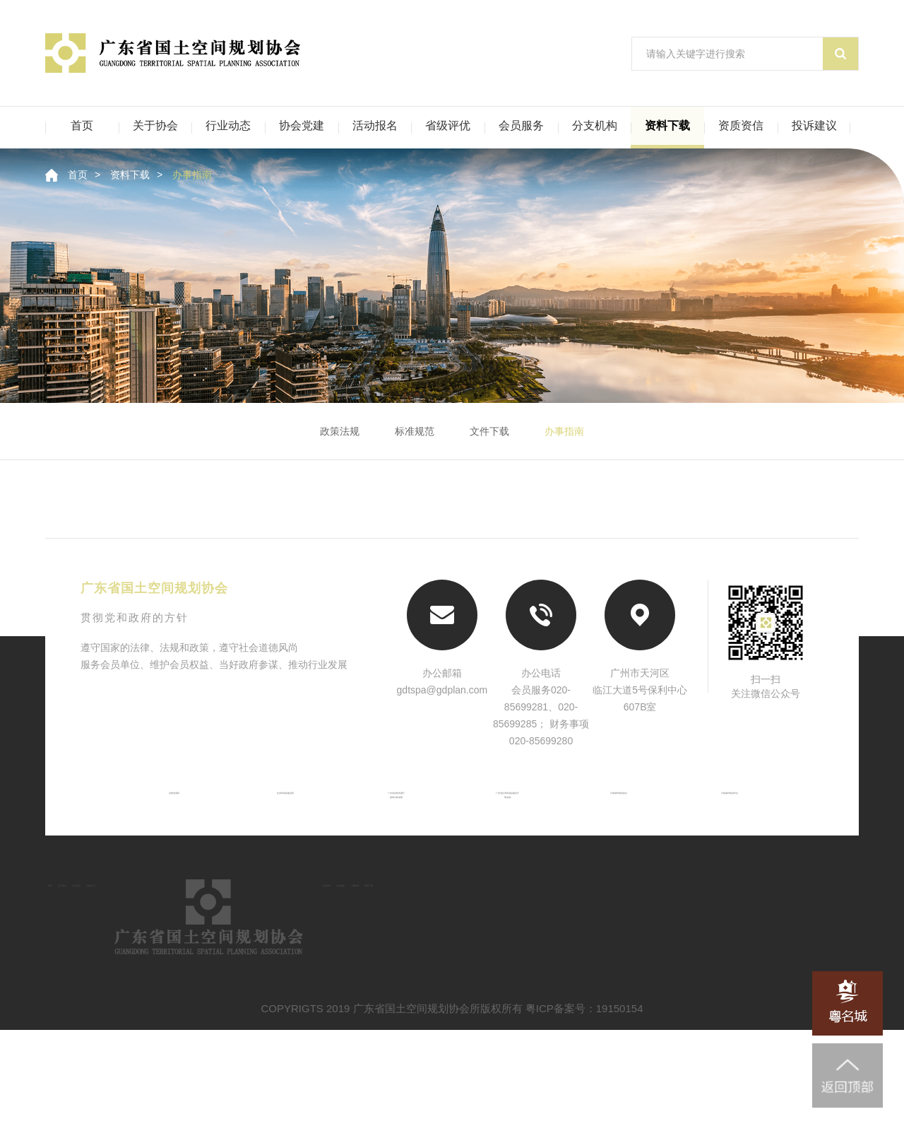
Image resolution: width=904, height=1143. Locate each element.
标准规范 (414, 431)
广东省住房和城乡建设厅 (511, 803)
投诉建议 (814, 125)
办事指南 (192, 174)
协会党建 (301, 125)
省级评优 (447, 125)
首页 (82, 125)
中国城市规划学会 (747, 803)
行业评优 (593, 955)
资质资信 (740, 125)
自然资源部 (156, 803)
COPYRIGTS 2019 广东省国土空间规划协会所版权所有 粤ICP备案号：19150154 (452, 1121)
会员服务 (521, 125)
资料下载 (667, 125)
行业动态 (228, 125)
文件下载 (489, 431)
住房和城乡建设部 (274, 803)
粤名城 (511, 826)
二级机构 (748, 955)
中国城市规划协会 (630, 803)
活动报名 (375, 125)
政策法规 (339, 431)
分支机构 (594, 125)
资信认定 (294, 955)
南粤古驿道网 (392, 826)
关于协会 (155, 125)
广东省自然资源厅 (392, 803)
